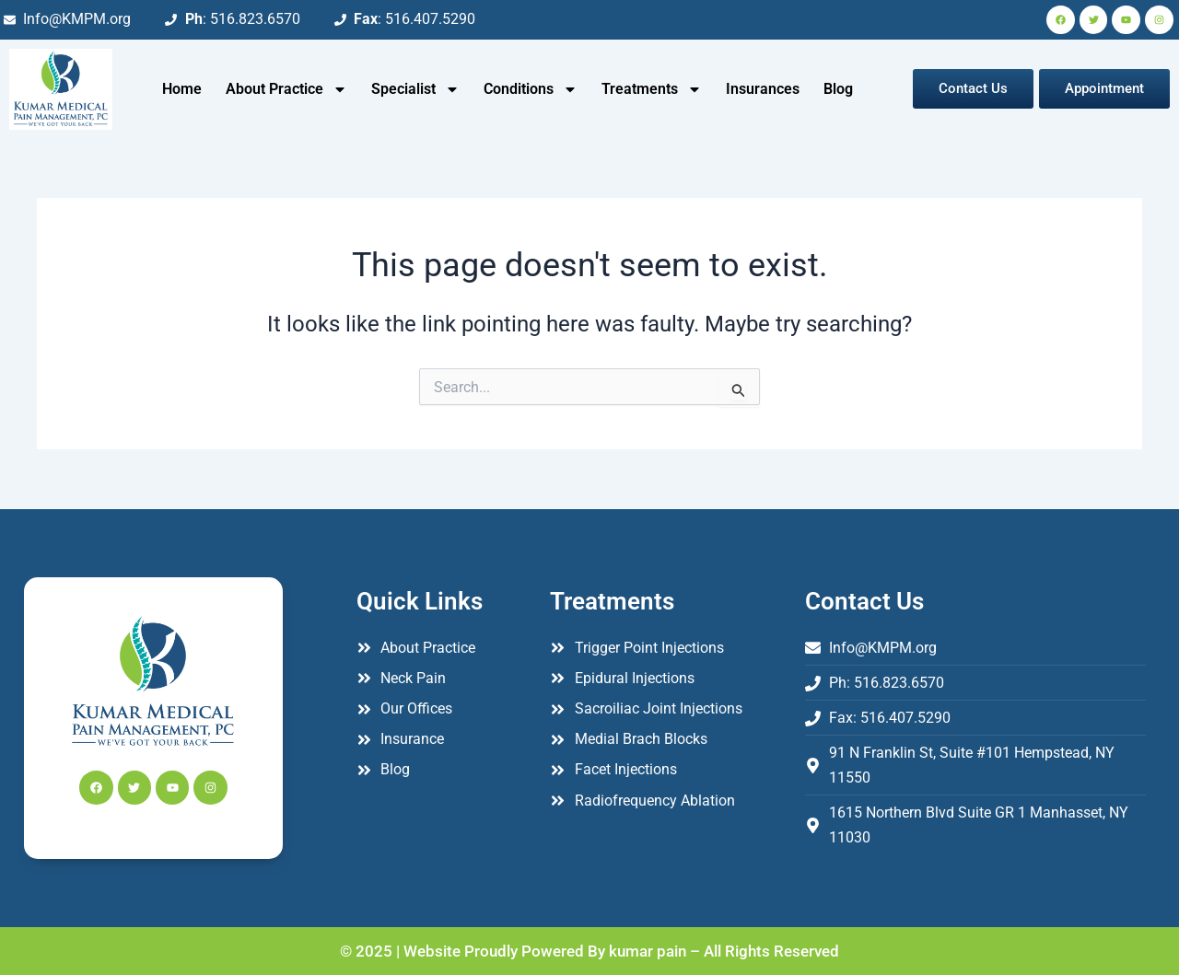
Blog (838, 89)
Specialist (415, 89)
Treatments (651, 89)
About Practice (286, 89)
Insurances (763, 89)
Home (182, 89)
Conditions (531, 89)
